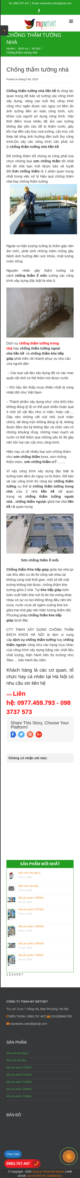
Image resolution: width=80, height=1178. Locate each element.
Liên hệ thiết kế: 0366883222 (44, 1175)
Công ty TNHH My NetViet (48, 1171)
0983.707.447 (18, 1163)
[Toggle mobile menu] (71, 21)
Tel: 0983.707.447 (19, 3)
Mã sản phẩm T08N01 (31, 955)
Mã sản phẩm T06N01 (31, 897)
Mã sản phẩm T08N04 (31, 926)
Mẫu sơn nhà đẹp (28, 886)
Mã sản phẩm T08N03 (31, 943)
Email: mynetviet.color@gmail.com (51, 3)
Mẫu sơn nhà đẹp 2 (29, 872)
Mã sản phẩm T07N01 (31, 909)
